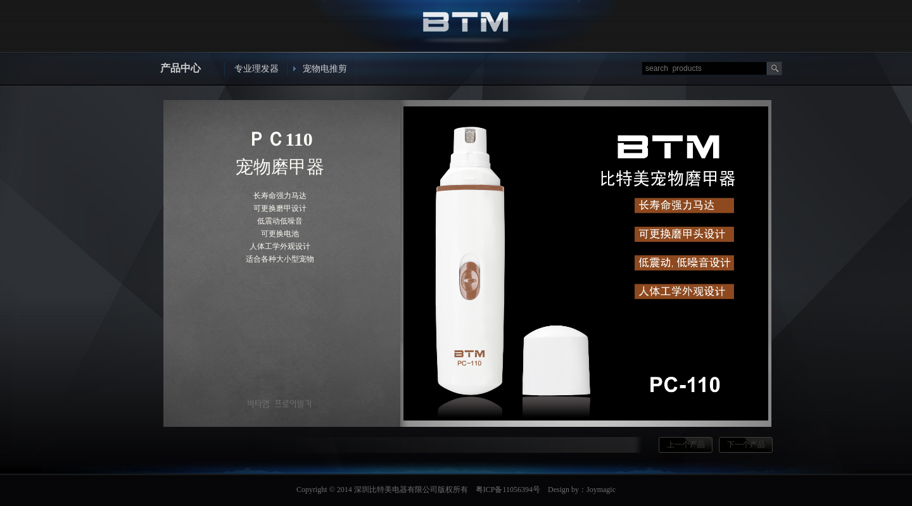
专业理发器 (256, 68)
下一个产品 (746, 444)
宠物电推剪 (325, 68)
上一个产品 (686, 444)
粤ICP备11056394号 (508, 489)
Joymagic (601, 489)
